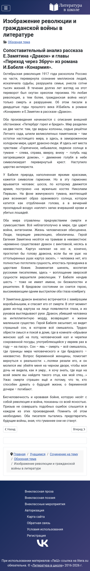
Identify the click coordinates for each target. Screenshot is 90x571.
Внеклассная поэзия (40, 498)
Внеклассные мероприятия (45, 504)
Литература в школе (47, 565)
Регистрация (36, 535)
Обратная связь (38, 523)
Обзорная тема (19, 42)
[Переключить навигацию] (6, 8)
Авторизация (34, 510)
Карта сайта (36, 517)
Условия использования (45, 529)
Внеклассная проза (39, 491)
